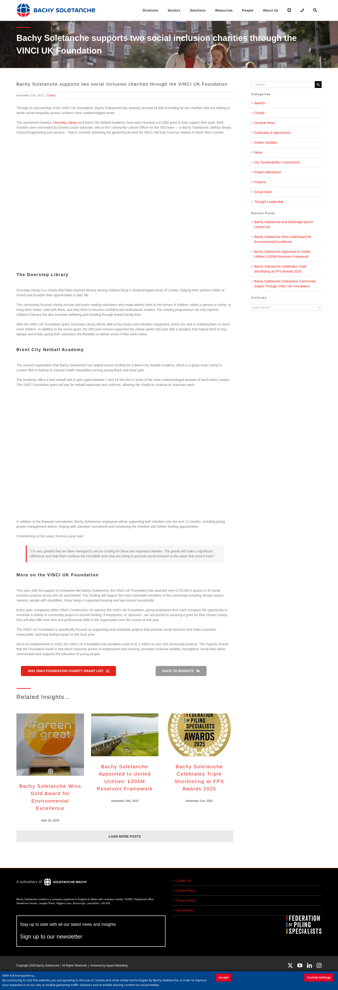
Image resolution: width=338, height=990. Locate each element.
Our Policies (184, 910)
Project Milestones (267, 172)
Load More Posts (125, 836)
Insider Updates (265, 142)
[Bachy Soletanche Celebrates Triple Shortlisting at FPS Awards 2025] (199, 734)
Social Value (263, 192)
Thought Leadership (269, 202)
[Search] (315, 10)
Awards (259, 103)
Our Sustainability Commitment (277, 162)
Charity (51, 95)
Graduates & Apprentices (272, 133)
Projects (260, 182)
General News (264, 123)
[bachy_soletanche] (56, 5)
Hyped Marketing (116, 965)
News (258, 152)
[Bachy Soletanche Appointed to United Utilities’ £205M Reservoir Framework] (125, 734)
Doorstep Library (65, 122)
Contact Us (183, 881)
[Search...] (283, 84)
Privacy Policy (185, 900)
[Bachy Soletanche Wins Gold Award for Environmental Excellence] (50, 744)
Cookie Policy (185, 890)
